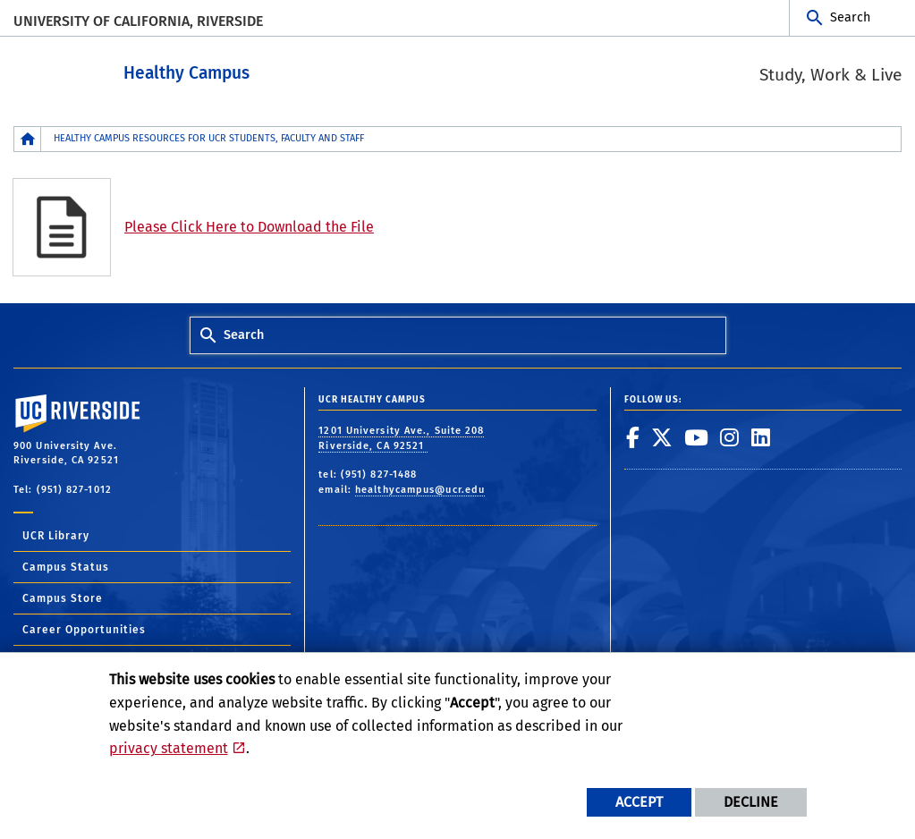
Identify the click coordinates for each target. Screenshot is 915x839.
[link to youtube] (696, 436)
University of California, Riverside (138, 21)
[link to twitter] (662, 436)
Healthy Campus (251, 70)
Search (850, 17)
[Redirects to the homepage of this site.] (27, 138)
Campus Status (65, 566)
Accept (639, 801)
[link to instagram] (729, 436)
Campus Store (62, 597)
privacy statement (168, 748)
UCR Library (55, 535)
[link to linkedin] (761, 436)
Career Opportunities (84, 629)
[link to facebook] (633, 436)
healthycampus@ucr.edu (420, 489)
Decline (751, 801)
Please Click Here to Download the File (249, 225)
